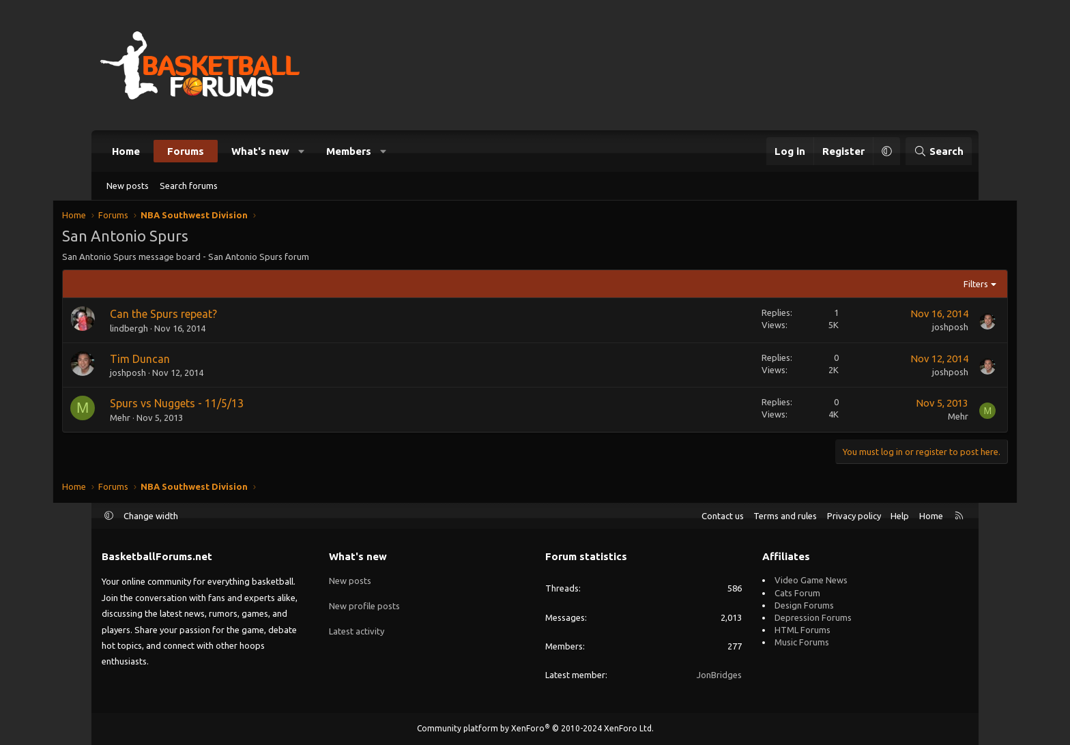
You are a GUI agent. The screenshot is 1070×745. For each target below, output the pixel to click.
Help (900, 516)
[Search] (939, 151)
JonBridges (719, 675)
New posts (127, 185)
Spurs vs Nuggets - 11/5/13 (217, 404)
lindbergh (169, 329)
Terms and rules (785, 516)
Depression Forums (813, 617)
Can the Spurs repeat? (203, 315)
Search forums (189, 185)
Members (348, 151)
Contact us (723, 516)
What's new (260, 151)
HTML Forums (802, 629)
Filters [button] (935, 285)
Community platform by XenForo (535, 728)
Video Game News (811, 580)
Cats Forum (797, 593)
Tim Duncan (180, 360)
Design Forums (804, 605)
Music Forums (802, 642)
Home (126, 151)
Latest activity (356, 629)
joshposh (910, 328)
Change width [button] (151, 516)
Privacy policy (854, 516)
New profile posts (364, 605)
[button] (302, 151)
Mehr (160, 419)
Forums (185, 151)
